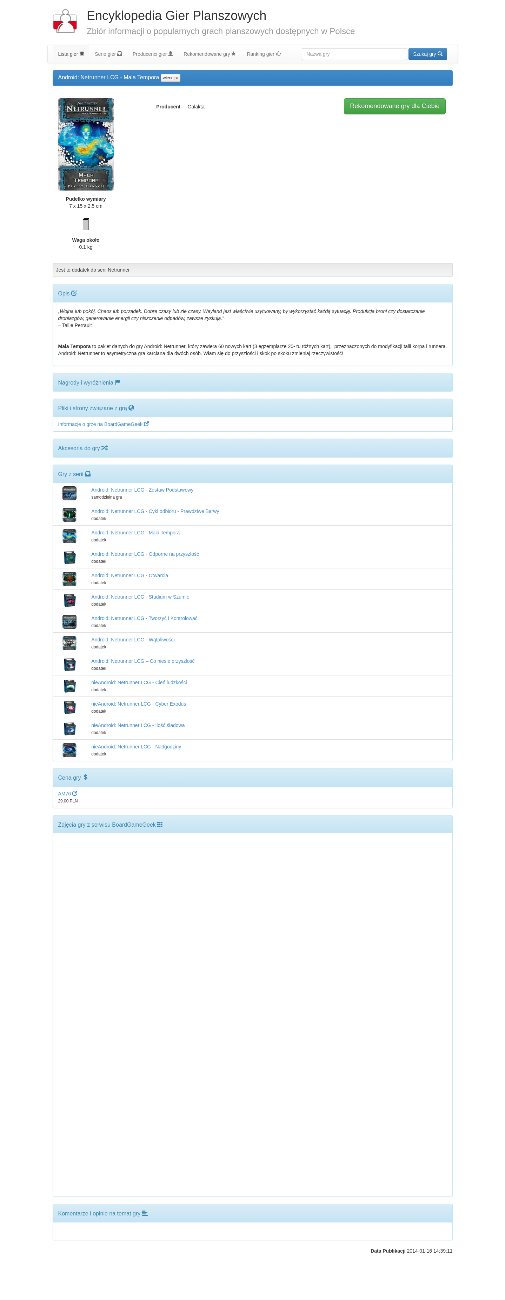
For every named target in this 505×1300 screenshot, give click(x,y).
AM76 (67, 793)
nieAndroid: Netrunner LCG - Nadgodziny (136, 746)
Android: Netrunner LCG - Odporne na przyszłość (145, 554)
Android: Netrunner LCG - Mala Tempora (135, 532)
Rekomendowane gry (210, 54)
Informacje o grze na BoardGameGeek (103, 424)
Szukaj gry (427, 54)
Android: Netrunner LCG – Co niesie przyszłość (142, 661)
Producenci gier (153, 54)
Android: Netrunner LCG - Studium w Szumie (140, 597)
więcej (171, 77)
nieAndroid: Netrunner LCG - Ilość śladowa (138, 725)
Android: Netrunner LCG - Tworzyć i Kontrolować (144, 618)
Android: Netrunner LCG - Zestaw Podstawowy (142, 490)
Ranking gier (264, 54)
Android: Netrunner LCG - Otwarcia (129, 575)
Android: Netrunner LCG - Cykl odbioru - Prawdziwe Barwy (155, 511)
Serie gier (108, 54)
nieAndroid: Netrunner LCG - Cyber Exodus (138, 704)
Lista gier (71, 54)
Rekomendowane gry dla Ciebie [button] (394, 105)
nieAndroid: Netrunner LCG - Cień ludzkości (139, 682)
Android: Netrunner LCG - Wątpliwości (132, 639)
